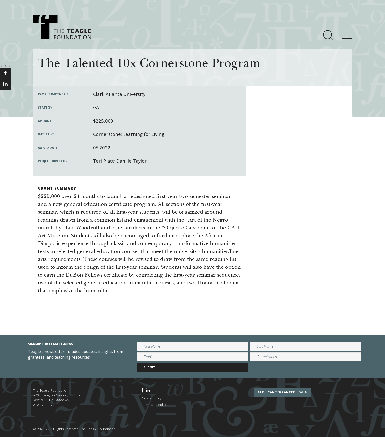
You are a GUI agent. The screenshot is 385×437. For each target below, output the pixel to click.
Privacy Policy (151, 398)
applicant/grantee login (283, 392)
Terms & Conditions (156, 404)
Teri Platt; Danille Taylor (120, 161)
